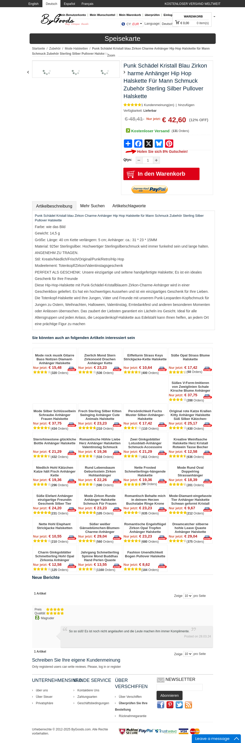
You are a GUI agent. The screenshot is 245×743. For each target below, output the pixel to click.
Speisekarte (122, 38)
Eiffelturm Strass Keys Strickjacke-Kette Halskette (145, 357)
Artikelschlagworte (129, 206)
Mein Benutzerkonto (72, 14)
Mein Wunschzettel (102, 14)
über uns (42, 690)
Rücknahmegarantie (132, 716)
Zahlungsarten (87, 697)
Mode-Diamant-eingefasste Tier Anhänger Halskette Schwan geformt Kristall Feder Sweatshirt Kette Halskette (190, 499)
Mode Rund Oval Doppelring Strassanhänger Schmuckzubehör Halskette (190, 471)
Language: (152, 23)
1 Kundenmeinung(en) (157, 105)
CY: (132, 24)
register (116, 667)
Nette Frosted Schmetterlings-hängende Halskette (145, 471)
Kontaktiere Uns (88, 690)
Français (87, 4)
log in (102, 667)
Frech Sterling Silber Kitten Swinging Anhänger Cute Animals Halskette (100, 415)
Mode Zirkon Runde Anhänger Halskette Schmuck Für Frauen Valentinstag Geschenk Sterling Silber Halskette (100, 499)
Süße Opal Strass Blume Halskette (190, 357)
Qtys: (127, 160)
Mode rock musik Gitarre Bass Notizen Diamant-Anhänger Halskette (54, 359)
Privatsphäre (44, 703)
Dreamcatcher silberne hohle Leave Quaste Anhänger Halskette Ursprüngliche (190, 528)
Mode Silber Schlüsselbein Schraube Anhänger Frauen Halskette (54, 415)
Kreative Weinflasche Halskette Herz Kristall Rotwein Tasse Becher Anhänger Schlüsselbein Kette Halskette (190, 443)
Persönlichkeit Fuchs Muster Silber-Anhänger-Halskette (145, 415)
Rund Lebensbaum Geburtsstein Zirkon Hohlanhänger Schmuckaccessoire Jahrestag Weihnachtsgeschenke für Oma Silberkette (100, 471)
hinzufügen (186, 105)
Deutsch (51, 4)
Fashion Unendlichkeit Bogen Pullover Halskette (145, 554)
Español (69, 4)
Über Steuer (44, 697)
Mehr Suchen (92, 206)
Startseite (38, 48)
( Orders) (180, 131)
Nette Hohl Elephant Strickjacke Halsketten (54, 526)
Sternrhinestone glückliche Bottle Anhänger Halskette (54, 441)
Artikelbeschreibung (54, 206)
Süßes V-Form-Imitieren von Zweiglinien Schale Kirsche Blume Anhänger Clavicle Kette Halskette (190, 386)
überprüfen (152, 14)
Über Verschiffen (130, 697)
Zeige (178, 596)
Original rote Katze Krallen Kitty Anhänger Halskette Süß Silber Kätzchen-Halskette (190, 415)
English (34, 4)
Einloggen (170, 14)
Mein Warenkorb (130, 14)
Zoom (111, 55)
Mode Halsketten (76, 48)
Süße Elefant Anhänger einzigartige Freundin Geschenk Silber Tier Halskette (54, 499)
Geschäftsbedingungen (93, 703)
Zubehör (55, 48)
